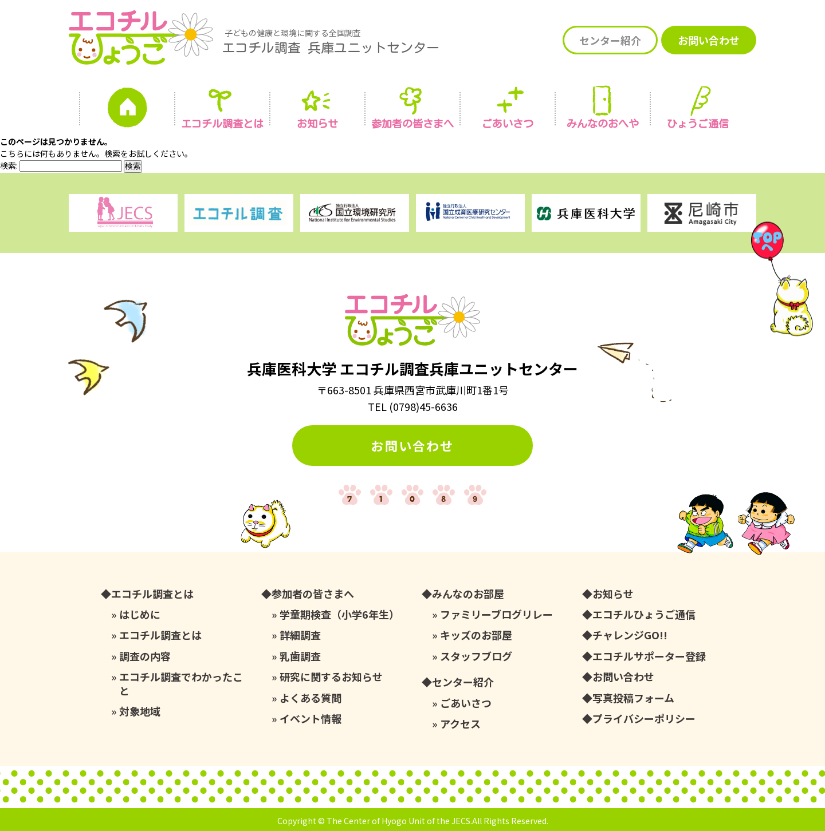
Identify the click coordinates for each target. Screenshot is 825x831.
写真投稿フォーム (633, 698)
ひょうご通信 (698, 123)
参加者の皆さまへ (412, 123)
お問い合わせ (709, 40)
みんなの (603, 123)
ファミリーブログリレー (496, 614)
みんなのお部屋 (468, 593)
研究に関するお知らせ (331, 676)
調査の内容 (145, 656)
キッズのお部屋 (476, 635)
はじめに (139, 614)
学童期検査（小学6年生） (339, 614)
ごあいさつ (466, 703)
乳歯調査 (300, 656)
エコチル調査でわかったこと (181, 683)
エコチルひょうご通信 (644, 614)
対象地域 (139, 711)
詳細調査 (300, 635)
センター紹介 (610, 40)
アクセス (460, 723)
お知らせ (317, 123)
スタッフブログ (476, 656)
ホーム (127, 110)
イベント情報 (310, 718)
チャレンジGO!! (629, 635)
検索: (9, 165)
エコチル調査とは (222, 123)
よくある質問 (310, 698)
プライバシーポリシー (644, 718)
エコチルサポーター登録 (649, 656)
